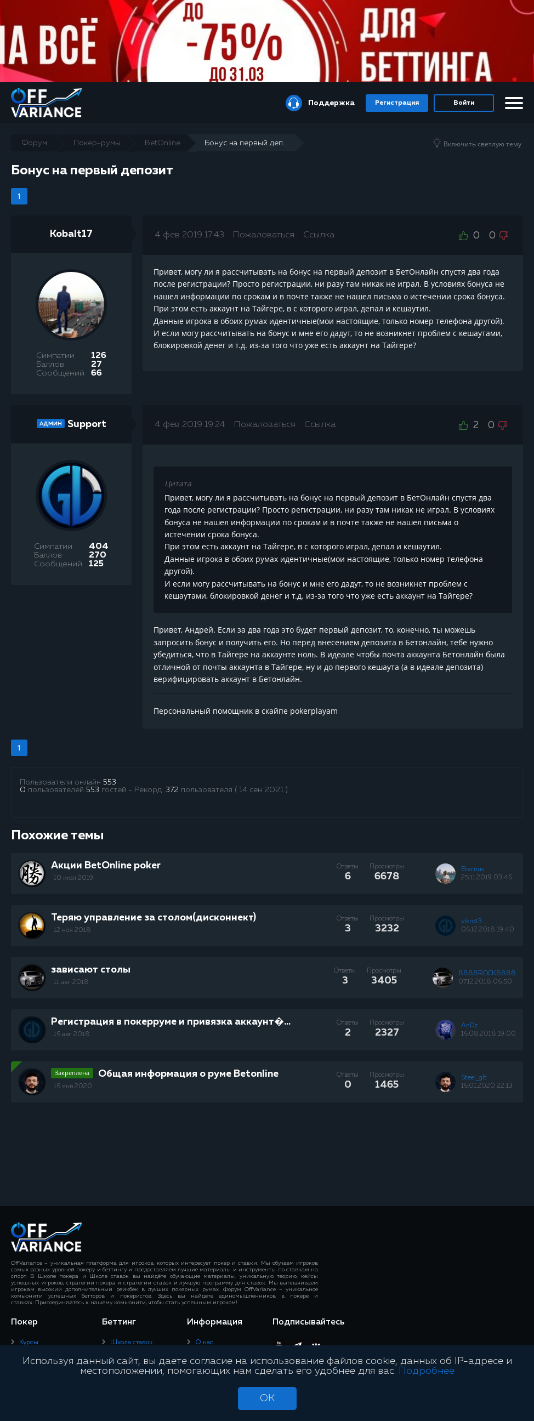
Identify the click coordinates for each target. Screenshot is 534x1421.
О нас (204, 1342)
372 (172, 790)
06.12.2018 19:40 (487, 930)
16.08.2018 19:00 (488, 1034)
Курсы (28, 1342)
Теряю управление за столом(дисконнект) (153, 918)
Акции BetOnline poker (106, 866)
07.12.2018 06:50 (485, 982)
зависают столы (90, 970)
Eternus (472, 869)
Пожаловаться (263, 235)
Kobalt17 (71, 234)
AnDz (469, 1025)
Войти (463, 103)
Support (86, 424)
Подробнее (427, 1371)
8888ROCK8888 (487, 973)
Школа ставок (131, 1342)
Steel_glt (474, 1078)
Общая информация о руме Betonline (188, 1074)
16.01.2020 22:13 (487, 1086)
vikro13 (471, 921)
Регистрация (397, 103)
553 (109, 782)
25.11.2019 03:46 (486, 877)
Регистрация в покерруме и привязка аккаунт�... (171, 1022)
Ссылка (318, 235)
